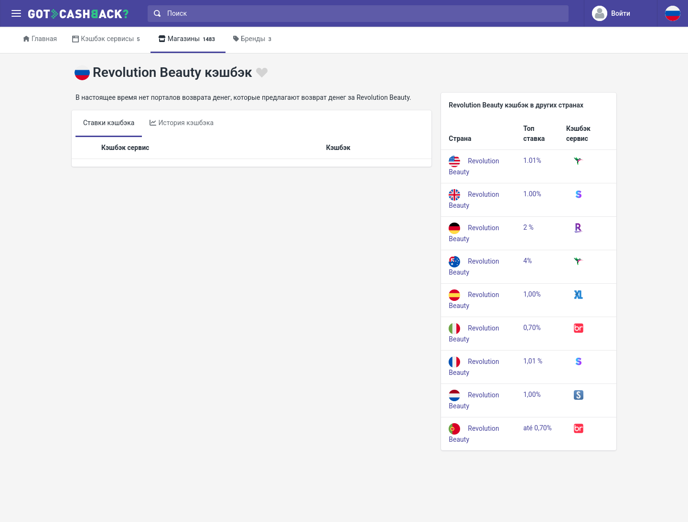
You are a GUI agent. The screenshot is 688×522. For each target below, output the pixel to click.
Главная (40, 39)
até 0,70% (537, 428)
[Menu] (16, 13)
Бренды (253, 39)
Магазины (188, 39)
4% (527, 261)
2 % (528, 227)
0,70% (532, 327)
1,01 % (532, 361)
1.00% (532, 194)
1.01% (532, 160)
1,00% (532, 294)
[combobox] (355, 13)
